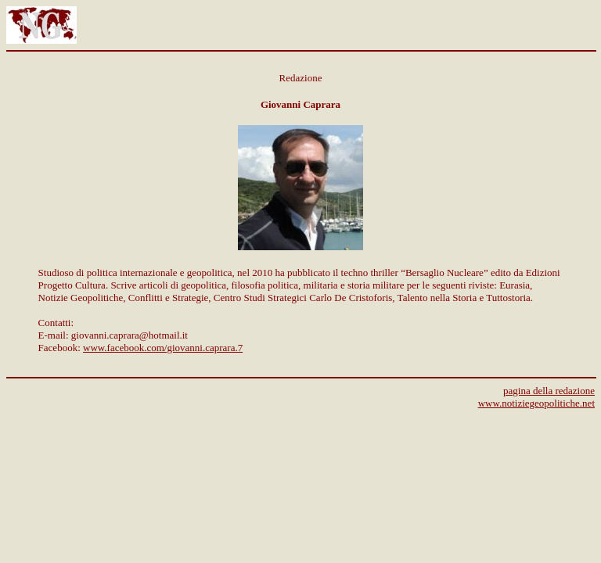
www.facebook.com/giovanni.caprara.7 (163, 347)
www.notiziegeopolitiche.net (536, 403)
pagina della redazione (549, 390)
